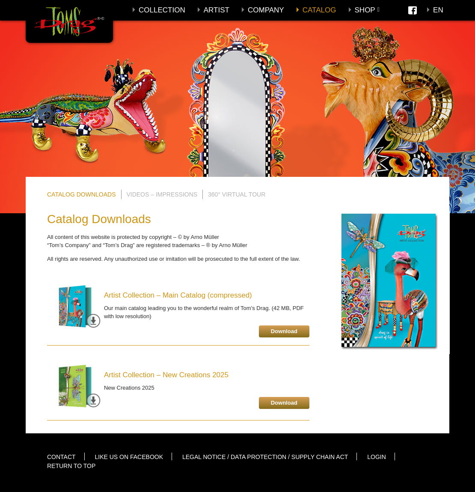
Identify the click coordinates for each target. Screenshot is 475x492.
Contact (61, 456)
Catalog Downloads (81, 194)
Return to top (71, 465)
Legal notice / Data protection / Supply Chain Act (265, 456)
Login (376, 456)
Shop (365, 10)
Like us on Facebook (129, 456)
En (438, 10)
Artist (216, 10)
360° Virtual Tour (236, 194)
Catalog (319, 10)
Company (266, 10)
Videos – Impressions (161, 194)
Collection (162, 10)
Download (284, 331)
